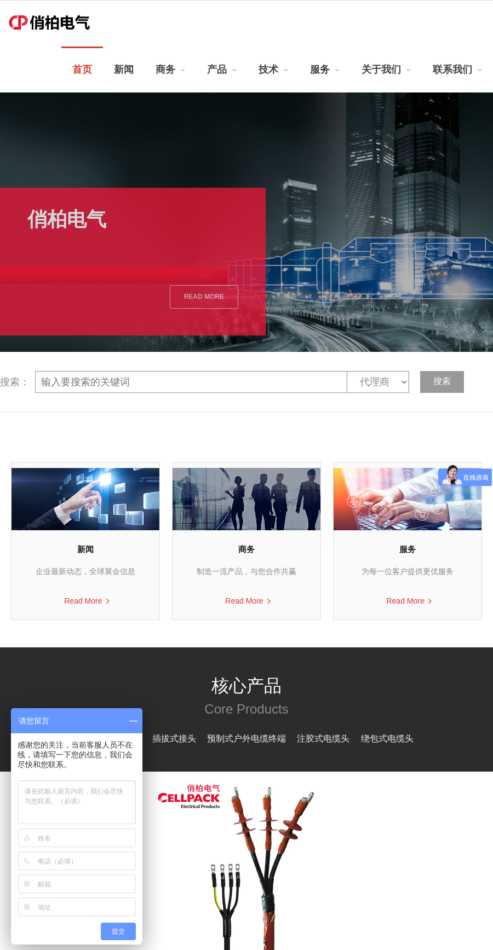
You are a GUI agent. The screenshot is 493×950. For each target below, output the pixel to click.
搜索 (442, 381)
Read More (83, 600)
